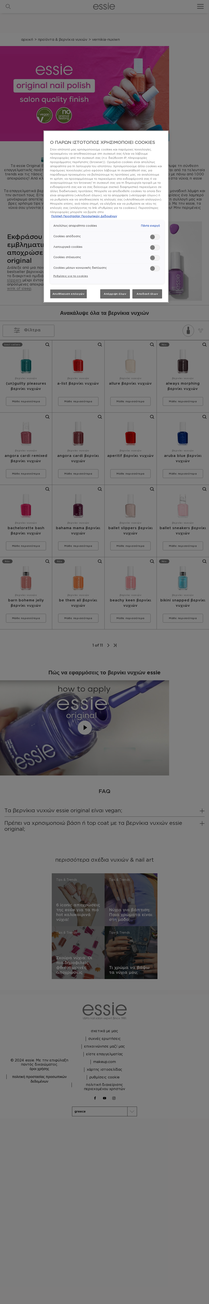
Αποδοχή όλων (147, 293)
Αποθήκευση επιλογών (68, 293)
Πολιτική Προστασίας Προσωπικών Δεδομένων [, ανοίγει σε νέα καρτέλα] (84, 216)
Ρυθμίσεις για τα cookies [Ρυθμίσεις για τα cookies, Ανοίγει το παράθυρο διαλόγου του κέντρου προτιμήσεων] (70, 276)
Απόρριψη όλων (115, 293)
